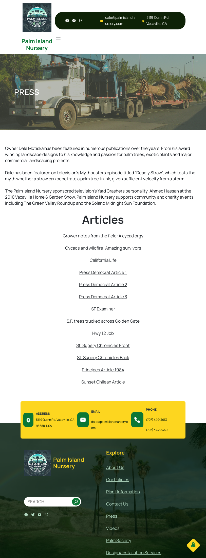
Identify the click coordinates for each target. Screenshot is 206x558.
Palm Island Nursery (37, 44)
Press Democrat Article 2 (103, 284)
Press (85, 272)
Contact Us (117, 504)
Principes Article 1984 (103, 370)
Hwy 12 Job (103, 333)
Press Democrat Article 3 (103, 297)
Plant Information (123, 492)
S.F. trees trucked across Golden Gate (103, 321)
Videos (113, 528)
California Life (103, 260)
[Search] (76, 501)
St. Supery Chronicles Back (103, 357)
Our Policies (117, 479)
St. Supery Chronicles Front (103, 345)
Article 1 (119, 272)
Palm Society (118, 540)
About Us (115, 467)
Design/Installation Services (133, 552)
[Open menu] (58, 39)
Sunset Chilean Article (103, 382)
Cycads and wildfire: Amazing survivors (103, 248)
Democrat (101, 272)
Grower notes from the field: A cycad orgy (103, 236)
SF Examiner (103, 309)
